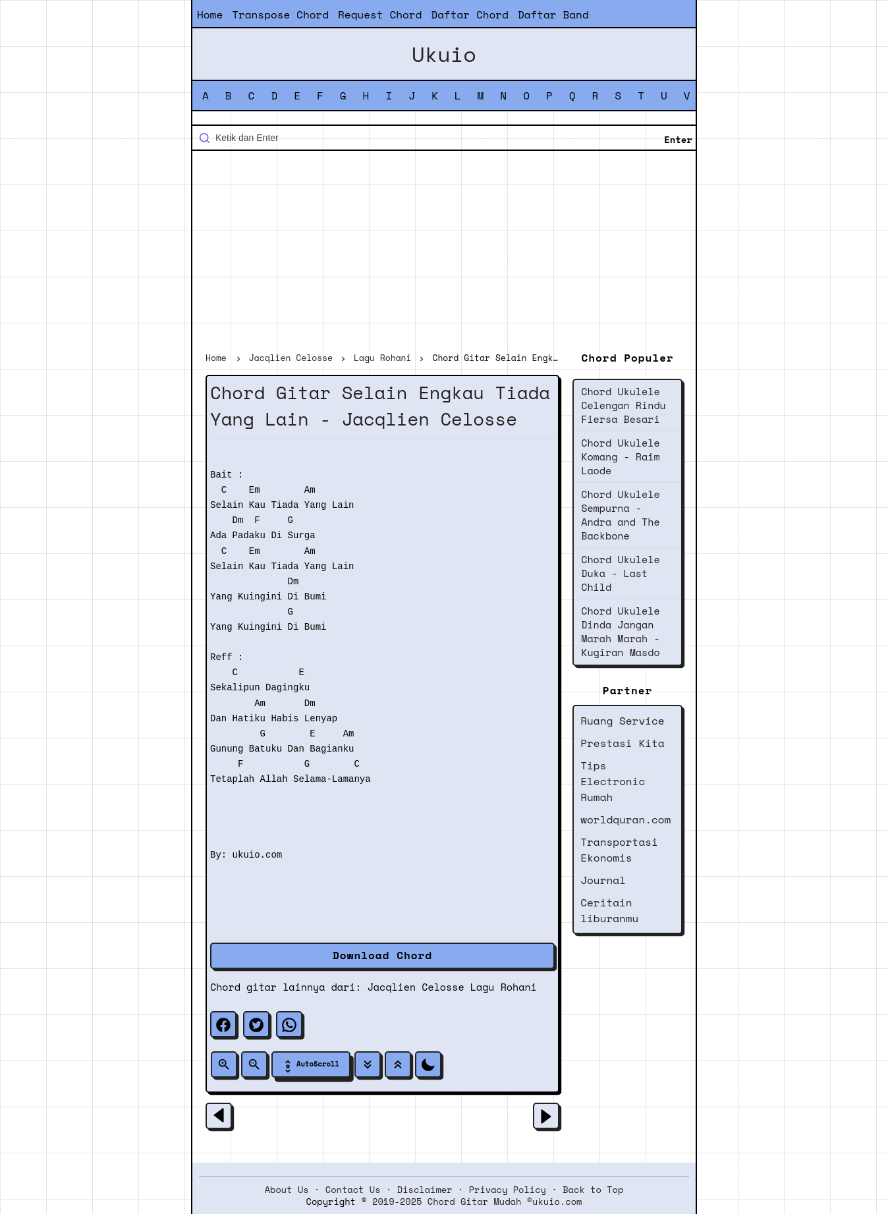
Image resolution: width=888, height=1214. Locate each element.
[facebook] (223, 1024)
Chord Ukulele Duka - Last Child (620, 573)
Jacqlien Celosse (416, 986)
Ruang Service (622, 721)
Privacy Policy (507, 1189)
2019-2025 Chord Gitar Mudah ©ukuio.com (477, 1201)
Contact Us (353, 1189)
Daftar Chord (470, 14)
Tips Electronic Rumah (612, 781)
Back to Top (593, 1189)
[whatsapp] (289, 1024)
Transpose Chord (280, 14)
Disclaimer (425, 1189)
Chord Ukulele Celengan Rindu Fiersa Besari (623, 405)
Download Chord (382, 955)
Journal (603, 880)
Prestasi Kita (622, 743)
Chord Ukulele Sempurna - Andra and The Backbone (620, 515)
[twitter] (256, 1024)
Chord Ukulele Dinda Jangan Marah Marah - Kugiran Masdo (620, 631)
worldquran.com (625, 819)
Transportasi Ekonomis (619, 850)
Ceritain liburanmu (609, 910)
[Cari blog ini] (444, 137)
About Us (287, 1189)
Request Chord (380, 14)
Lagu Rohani (503, 986)
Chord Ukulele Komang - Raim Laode (620, 456)
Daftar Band (553, 14)
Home (210, 14)
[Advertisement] (444, 253)
